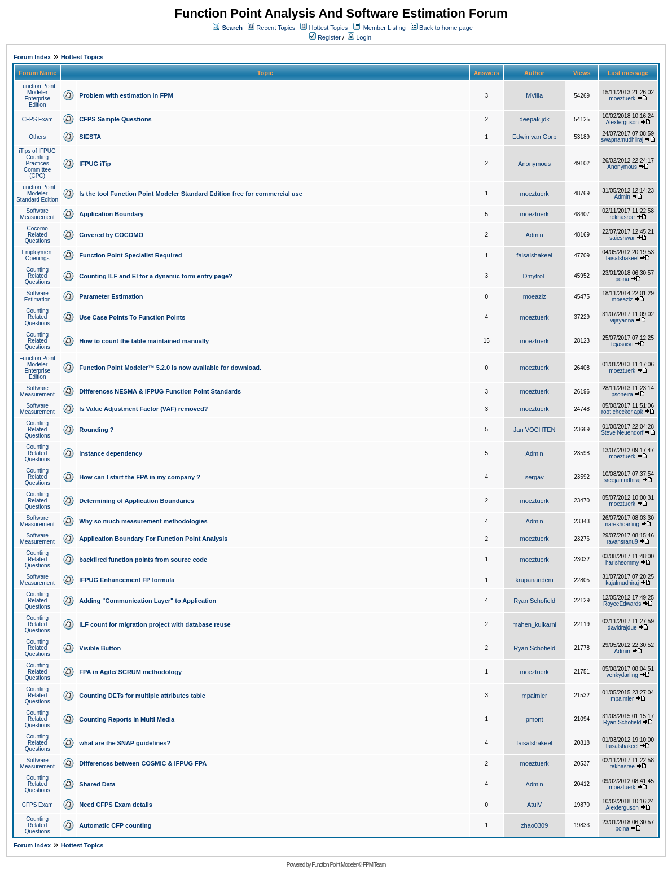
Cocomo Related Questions (37, 234)
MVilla (534, 95)
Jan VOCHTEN (534, 429)
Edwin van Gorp (534, 136)
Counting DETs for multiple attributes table (142, 695)
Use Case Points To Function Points (132, 317)
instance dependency (110, 453)
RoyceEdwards (622, 604)
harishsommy (622, 563)
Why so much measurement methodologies (143, 521)
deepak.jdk (535, 119)
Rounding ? (96, 429)
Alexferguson (622, 122)
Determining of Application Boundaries (136, 500)
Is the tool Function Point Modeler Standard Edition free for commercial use (190, 193)
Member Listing (384, 27)
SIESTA (90, 136)
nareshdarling (622, 524)
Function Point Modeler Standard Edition (37, 193)
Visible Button (100, 648)
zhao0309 (534, 825)
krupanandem (535, 579)
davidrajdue (622, 627)
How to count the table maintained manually (144, 341)
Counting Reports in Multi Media (126, 719)
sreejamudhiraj (622, 480)
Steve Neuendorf (622, 433)
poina (622, 279)
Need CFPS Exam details (115, 804)
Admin (622, 197)
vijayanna (622, 320)
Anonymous (534, 163)
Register (325, 37)
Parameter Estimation (111, 296)
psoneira (622, 394)
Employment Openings (37, 255)
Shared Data (97, 784)
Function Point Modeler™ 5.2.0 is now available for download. (170, 367)
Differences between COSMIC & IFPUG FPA (143, 763)
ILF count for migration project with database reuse (154, 624)
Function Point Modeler (334, 865)
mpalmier (534, 695)
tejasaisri (622, 344)
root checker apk (622, 412)
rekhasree (621, 217)
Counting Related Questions (37, 275)
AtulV (534, 804)
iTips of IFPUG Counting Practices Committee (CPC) (37, 163)
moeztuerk (622, 98)
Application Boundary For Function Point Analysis (153, 538)
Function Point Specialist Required (130, 255)
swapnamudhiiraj (622, 140)
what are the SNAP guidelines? (124, 743)
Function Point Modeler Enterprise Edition (37, 95)
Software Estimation (37, 296)
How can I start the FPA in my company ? (139, 477)
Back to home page (446, 27)
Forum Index (32, 57)
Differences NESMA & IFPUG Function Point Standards (160, 391)
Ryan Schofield (534, 600)
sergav (534, 477)
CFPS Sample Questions (115, 119)
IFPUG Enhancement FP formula (126, 579)
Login (359, 37)
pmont (534, 719)
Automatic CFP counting (115, 825)
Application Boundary (111, 214)
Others (37, 137)
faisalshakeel (534, 255)
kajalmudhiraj (622, 583)
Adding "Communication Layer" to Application (147, 600)
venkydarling (622, 675)
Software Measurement (37, 214)
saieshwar (622, 238)
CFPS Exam (37, 119)
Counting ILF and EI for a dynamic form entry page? (155, 276)
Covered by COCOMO (111, 234)
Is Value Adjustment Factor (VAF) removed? (143, 408)
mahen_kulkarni (534, 624)
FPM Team (374, 865)
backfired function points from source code (143, 559)
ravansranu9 (622, 542)
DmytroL (534, 276)
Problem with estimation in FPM (126, 95)
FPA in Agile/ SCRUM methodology (130, 671)
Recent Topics (275, 27)
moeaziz (534, 296)
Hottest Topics (328, 27)
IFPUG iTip (95, 163)
